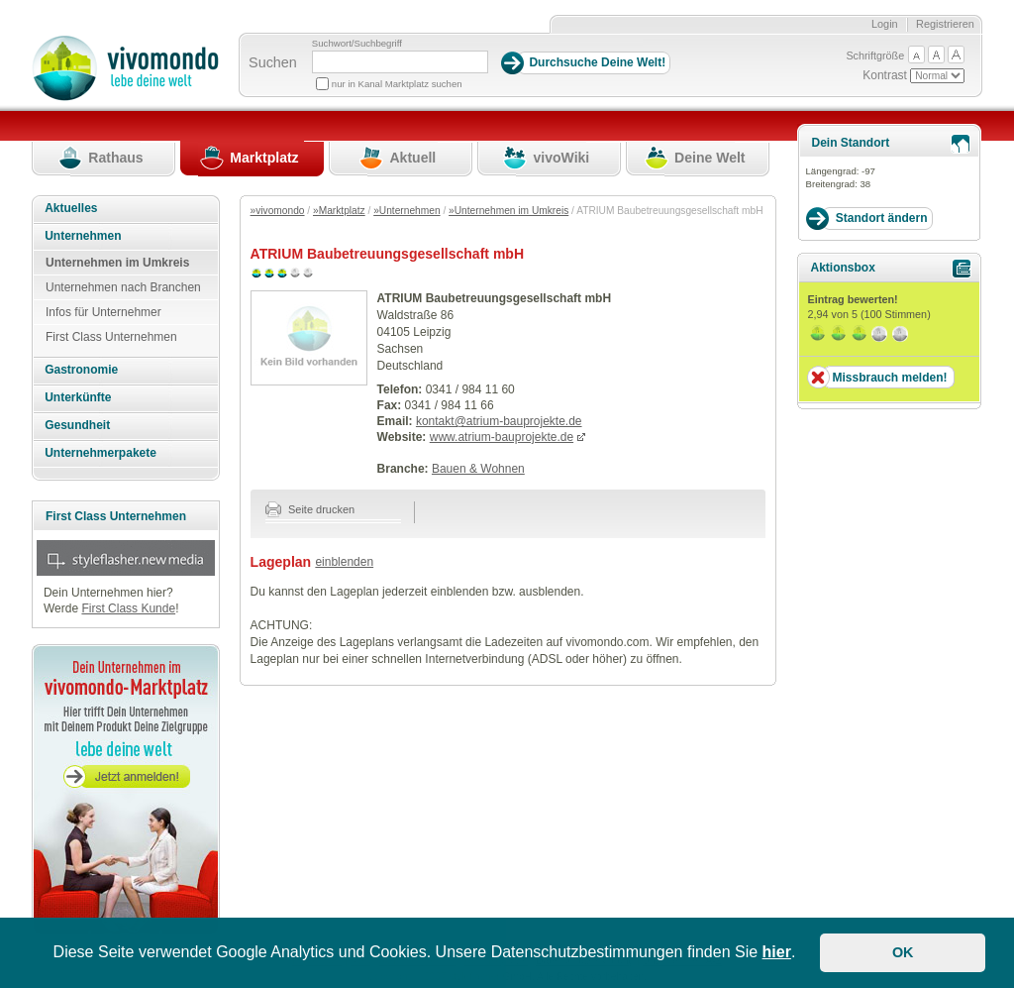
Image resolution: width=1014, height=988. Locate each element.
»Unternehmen (406, 210)
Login (884, 24)
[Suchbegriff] (400, 62)
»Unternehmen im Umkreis (508, 210)
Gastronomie (81, 370)
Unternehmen (83, 236)
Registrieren (945, 24)
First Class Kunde (128, 608)
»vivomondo (278, 210)
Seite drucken (310, 509)
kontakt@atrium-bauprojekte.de (499, 421)
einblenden (344, 562)
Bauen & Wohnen (478, 469)
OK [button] (903, 952)
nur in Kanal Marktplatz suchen (397, 83)
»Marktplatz (339, 210)
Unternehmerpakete (100, 453)
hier (776, 951)
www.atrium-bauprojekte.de (501, 437)
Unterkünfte (78, 397)
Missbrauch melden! (889, 377)
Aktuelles (71, 208)
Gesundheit (77, 425)
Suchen (273, 62)
